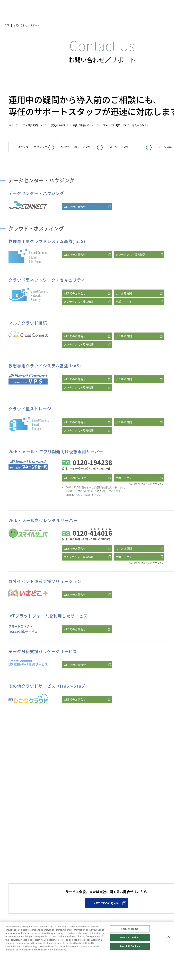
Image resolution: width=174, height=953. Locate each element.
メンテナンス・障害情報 (130, 269)
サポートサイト (125, 316)
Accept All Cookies (130, 946)
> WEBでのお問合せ (106, 911)
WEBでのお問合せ (75, 221)
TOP (7, 25)
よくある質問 (124, 307)
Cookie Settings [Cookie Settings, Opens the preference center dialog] (129, 929)
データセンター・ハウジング (33, 150)
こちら (76, 509)
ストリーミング (131, 148)
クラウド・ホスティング (82, 148)
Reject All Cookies (130, 938)
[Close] (168, 936)
